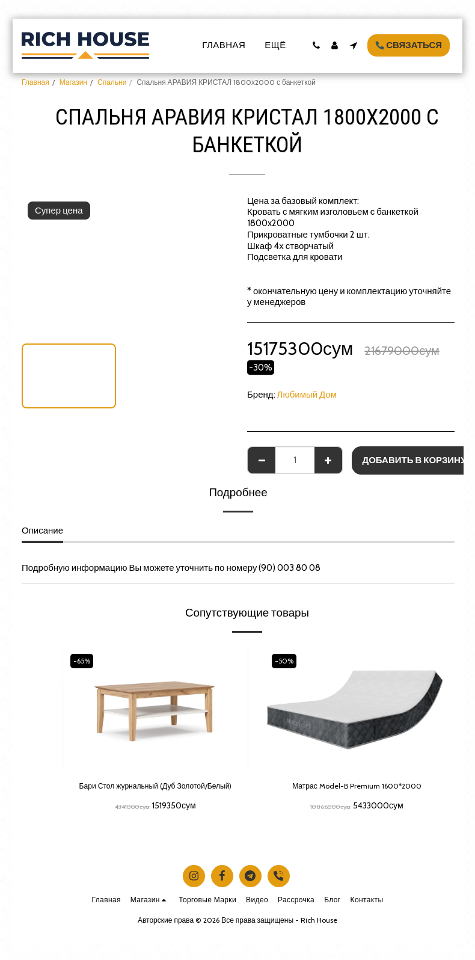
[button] (316, 45)
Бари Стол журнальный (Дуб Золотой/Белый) (155, 794)
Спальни (111, 82)
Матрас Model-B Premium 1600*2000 (357, 787)
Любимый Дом (307, 394)
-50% (286, 660)
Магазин (73, 82)
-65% (84, 660)
